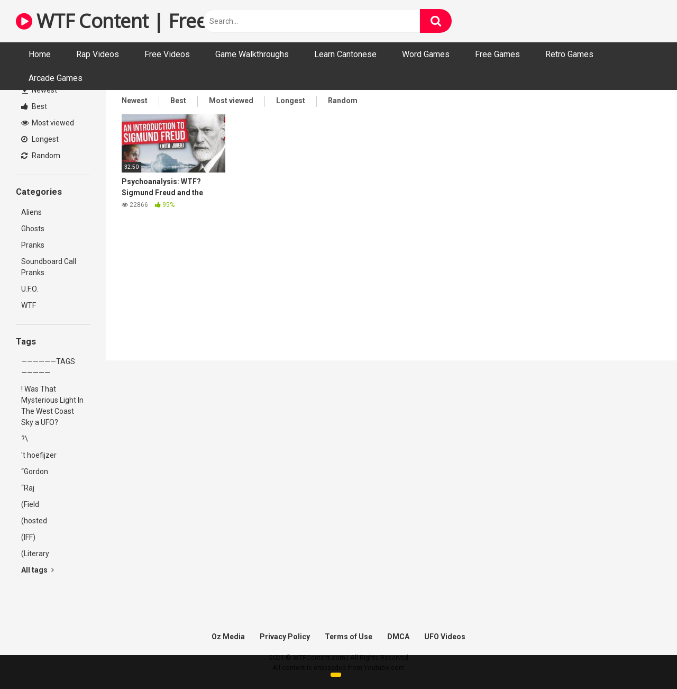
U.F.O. (29, 289)
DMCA (398, 636)
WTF (28, 305)
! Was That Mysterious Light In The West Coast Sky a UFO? (52, 406)
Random (40, 155)
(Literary (35, 553)
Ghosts (32, 228)
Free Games (497, 54)
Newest (39, 90)
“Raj (27, 488)
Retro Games (569, 54)
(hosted (34, 520)
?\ (24, 438)
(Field (30, 504)
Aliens (31, 212)
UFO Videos (444, 636)
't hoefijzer (39, 455)
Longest (40, 139)
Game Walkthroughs (252, 54)
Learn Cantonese (345, 54)
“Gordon (34, 471)
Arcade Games (56, 78)
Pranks (32, 245)
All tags (37, 570)
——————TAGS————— (48, 367)
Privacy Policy (285, 636)
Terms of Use (348, 636)
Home (40, 54)
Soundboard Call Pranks (48, 267)
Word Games (426, 54)
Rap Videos (97, 54)
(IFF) (28, 537)
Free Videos (167, 54)
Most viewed (47, 123)
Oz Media (228, 636)
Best (34, 106)
